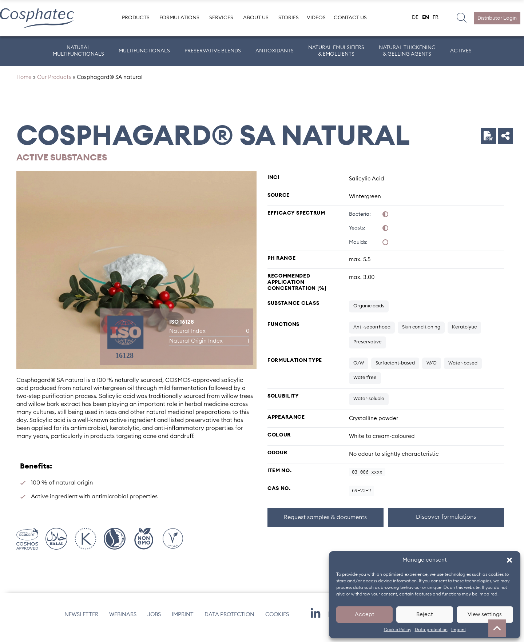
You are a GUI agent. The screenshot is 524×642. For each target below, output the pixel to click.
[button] (509, 560)
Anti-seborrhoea (371, 333)
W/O (431, 369)
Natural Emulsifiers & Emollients (336, 51)
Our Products (54, 84)
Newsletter (81, 620)
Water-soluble (368, 405)
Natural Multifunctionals (78, 51)
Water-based (462, 369)
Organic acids (368, 312)
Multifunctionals (144, 50)
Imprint (458, 629)
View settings (485, 614)
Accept (364, 614)
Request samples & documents (325, 524)
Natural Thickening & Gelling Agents (407, 51)
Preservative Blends (212, 50)
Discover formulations (446, 523)
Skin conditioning (421, 333)
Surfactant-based (395, 369)
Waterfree (365, 384)
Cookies (277, 620)
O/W (358, 369)
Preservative (367, 348)
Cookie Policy (397, 629)
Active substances (61, 164)
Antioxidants (274, 50)
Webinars (122, 620)
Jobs (154, 620)
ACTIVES (461, 50)
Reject (424, 614)
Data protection (431, 629)
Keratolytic (464, 333)
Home (24, 84)
